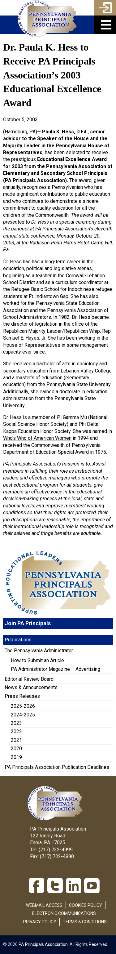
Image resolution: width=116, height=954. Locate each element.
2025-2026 (23, 706)
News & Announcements (31, 687)
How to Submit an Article (37, 660)
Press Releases (22, 696)
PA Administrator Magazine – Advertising (55, 669)
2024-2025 (23, 715)
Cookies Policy (85, 905)
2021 (16, 740)
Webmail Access (44, 905)
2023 (16, 723)
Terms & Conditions (85, 921)
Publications (18, 640)
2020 (16, 748)
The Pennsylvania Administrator (39, 650)
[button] (105, 25)
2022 (16, 731)
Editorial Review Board (29, 679)
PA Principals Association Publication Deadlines (57, 767)
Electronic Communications (64, 913)
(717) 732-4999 (56, 850)
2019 (16, 757)
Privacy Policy (39, 921)
